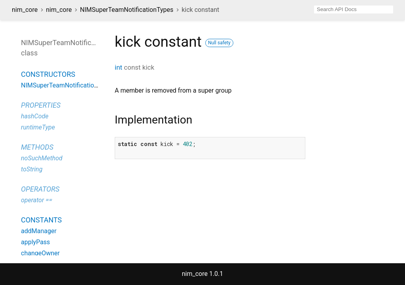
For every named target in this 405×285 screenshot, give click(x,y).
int (118, 67)
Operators (40, 189)
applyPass (35, 242)
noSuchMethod (41, 158)
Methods (37, 147)
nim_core (25, 9)
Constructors (48, 74)
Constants (41, 220)
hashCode (34, 116)
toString (31, 169)
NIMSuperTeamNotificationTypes (126, 9)
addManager (39, 231)
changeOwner (40, 253)
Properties (41, 105)
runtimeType (38, 127)
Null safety (219, 43)
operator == (36, 200)
